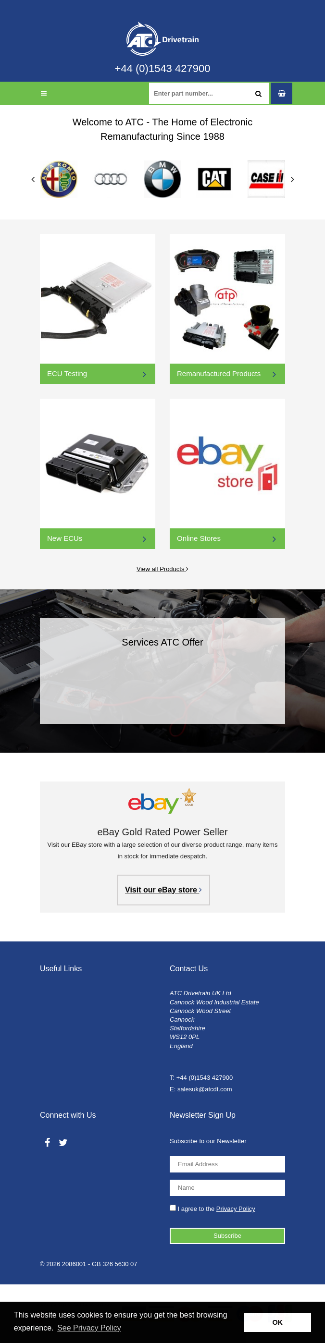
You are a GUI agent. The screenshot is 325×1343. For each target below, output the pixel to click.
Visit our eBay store (163, 890)
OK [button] (277, 1322)
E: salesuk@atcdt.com (201, 1089)
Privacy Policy (235, 1208)
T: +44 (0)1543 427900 (201, 1077)
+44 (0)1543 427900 (163, 68)
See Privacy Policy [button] (89, 1328)
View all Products (114, 568)
